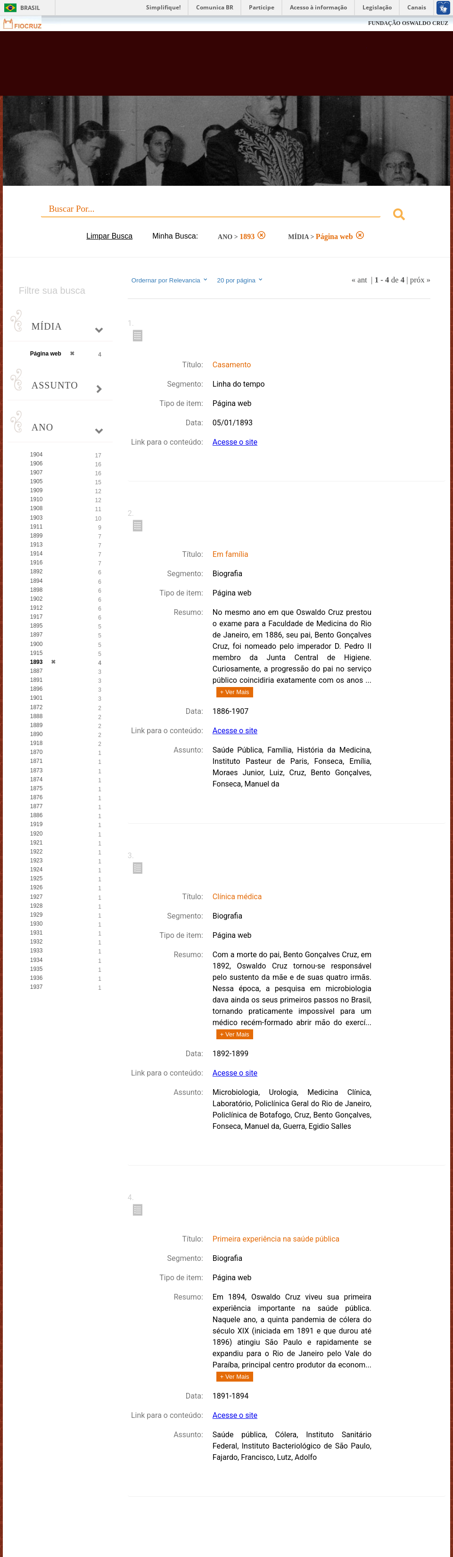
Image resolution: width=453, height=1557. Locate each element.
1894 (36, 581)
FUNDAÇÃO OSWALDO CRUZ (408, 23)
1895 (36, 625)
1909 (36, 490)
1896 (36, 689)
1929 (36, 914)
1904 (36, 454)
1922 (36, 851)
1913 (36, 544)
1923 (36, 860)
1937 (36, 987)
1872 (36, 707)
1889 (36, 725)
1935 (36, 969)
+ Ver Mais (234, 692)
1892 (36, 571)
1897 (36, 634)
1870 (36, 752)
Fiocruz (28, 23)
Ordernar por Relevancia (170, 280)
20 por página (240, 280)
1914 (36, 553)
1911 (36, 526)
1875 (36, 788)
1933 (36, 950)
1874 (36, 779)
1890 (36, 734)
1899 (36, 535)
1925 (36, 878)
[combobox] (226, 216)
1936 (36, 978)
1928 (36, 906)
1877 (36, 806)
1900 (36, 644)
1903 (36, 517)
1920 (36, 833)
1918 (36, 743)
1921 (36, 842)
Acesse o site (235, 442)
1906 (36, 463)
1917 (36, 616)
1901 (36, 698)
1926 (36, 887)
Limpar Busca (109, 236)
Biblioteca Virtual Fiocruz (195, 67)
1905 (36, 481)
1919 (36, 824)
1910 (36, 499)
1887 (36, 671)
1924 (36, 869)
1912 (36, 608)
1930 (36, 923)
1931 (36, 932)
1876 (36, 797)
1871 (36, 761)
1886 (36, 815)
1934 (36, 960)
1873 (36, 770)
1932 (36, 941)
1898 (36, 590)
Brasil (30, 8)
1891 (36, 680)
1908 (36, 508)
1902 (36, 599)
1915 (36, 653)
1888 (36, 716)
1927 (36, 897)
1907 (36, 472)
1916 (36, 562)
